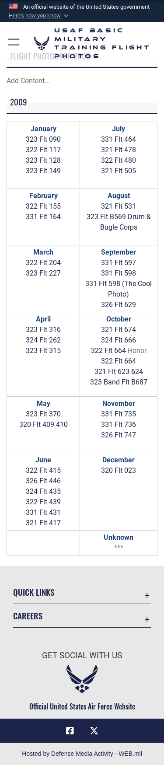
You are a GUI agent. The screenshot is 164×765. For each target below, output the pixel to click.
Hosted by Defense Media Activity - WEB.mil (82, 753)
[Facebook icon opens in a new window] (70, 730)
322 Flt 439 (43, 502)
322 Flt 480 (118, 160)
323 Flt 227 (43, 273)
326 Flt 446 (43, 481)
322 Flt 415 (43, 470)
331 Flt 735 (118, 414)
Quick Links (33, 592)
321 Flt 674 (118, 329)
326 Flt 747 (118, 435)
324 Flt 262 (43, 340)
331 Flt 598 (118, 273)
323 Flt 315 (43, 350)
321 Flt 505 (118, 171)
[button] (39, 15)
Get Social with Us (82, 655)
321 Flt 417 (43, 523)
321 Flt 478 (118, 150)
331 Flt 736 (118, 424)
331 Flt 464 (118, 139)
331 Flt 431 (43, 512)
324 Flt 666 (118, 340)
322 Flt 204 (43, 262)
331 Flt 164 (43, 217)
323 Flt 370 (43, 414)
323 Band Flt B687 (118, 382)
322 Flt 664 (108, 350)
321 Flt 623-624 (118, 371)
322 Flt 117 (43, 150)
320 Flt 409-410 (43, 424)
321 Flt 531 (118, 206)
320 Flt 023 (118, 470)
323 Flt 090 (43, 139)
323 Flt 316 (43, 329)
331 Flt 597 (118, 262)
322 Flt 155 (43, 206)
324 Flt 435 (43, 491)
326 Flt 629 (118, 304)
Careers (27, 615)
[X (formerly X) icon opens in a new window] (94, 730)
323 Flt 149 (43, 171)
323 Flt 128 (43, 160)
